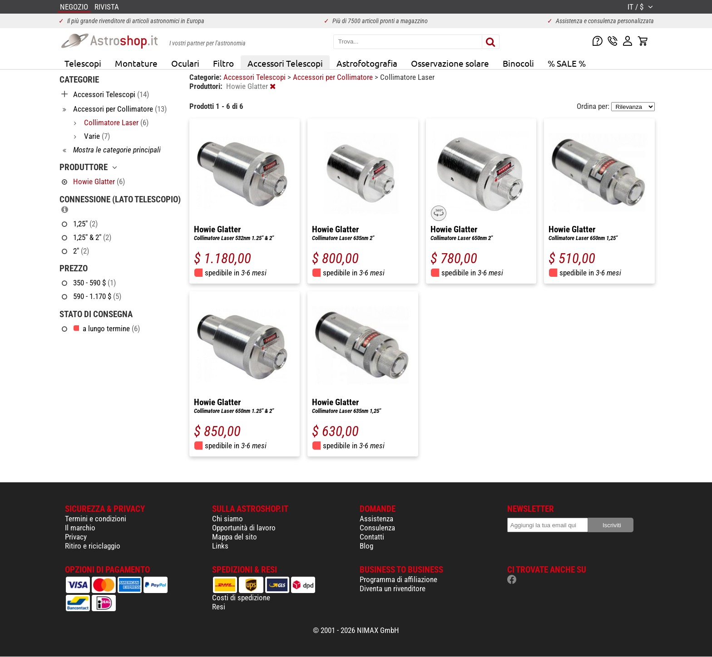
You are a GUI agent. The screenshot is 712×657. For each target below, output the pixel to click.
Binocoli (518, 63)
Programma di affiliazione (398, 579)
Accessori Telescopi (285, 63)
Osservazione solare (450, 63)
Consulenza (377, 527)
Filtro (223, 63)
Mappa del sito (234, 536)
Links (220, 545)
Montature (136, 63)
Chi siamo (227, 518)
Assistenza (376, 518)
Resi (218, 606)
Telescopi (82, 63)
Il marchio (80, 527)
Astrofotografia (366, 63)
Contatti (372, 536)
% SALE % (567, 63)
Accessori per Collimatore (334, 77)
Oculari (185, 63)
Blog (366, 545)
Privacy (76, 536)
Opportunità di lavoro (244, 527)
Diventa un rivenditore (392, 588)
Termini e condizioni (95, 518)
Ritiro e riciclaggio (92, 545)
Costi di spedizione (241, 597)
